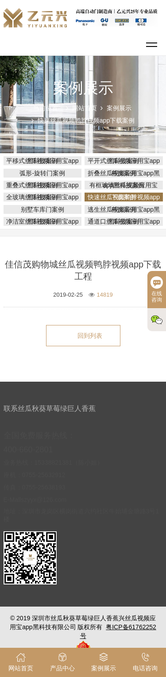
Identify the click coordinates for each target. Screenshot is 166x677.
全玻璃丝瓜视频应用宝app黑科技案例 (42, 197)
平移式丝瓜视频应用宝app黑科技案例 (42, 160)
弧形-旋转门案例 (42, 173)
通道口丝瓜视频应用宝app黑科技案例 (124, 221)
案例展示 (119, 108)
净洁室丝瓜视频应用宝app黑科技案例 (42, 221)
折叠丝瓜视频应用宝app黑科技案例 (124, 173)
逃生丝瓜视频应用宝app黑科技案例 (124, 209)
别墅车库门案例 (42, 209)
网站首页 (84, 108)
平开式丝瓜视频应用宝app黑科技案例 (124, 160)
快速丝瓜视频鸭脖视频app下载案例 (86, 120)
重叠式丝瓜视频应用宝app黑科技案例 (42, 185)
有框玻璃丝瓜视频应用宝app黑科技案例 (123, 185)
